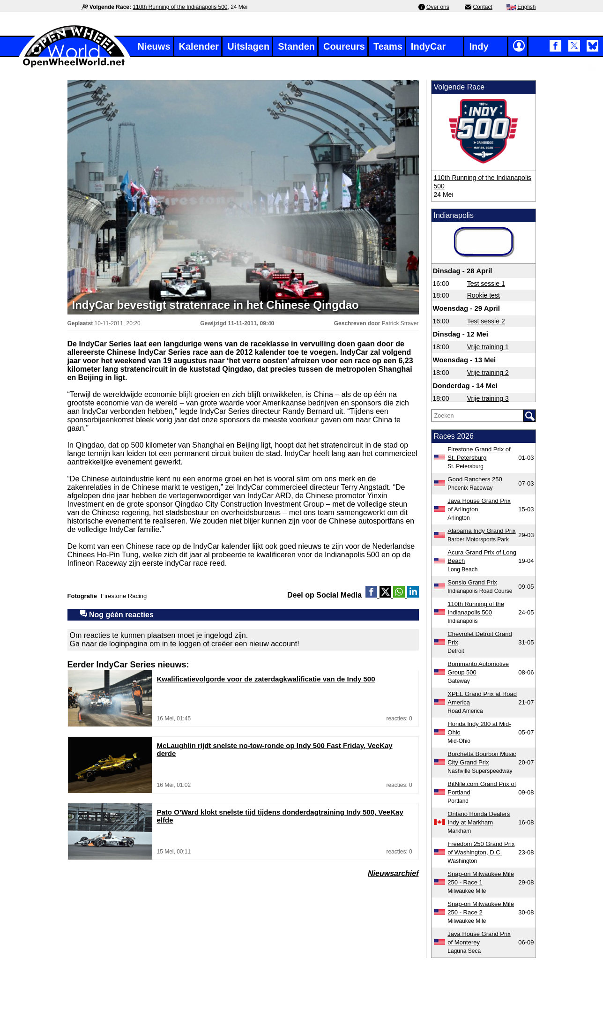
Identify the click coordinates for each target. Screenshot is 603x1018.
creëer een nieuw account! (255, 644)
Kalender (199, 46)
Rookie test (483, 295)
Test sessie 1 (486, 283)
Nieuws (154, 46)
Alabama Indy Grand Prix (481, 530)
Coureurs (344, 46)
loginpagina (128, 644)
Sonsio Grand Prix (472, 582)
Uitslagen (248, 46)
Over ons (437, 7)
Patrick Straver (400, 323)
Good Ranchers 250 (474, 479)
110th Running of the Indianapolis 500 (180, 7)
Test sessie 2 (486, 321)
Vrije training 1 (488, 347)
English (526, 7)
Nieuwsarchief (393, 873)
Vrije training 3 (488, 398)
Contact (482, 7)
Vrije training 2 (488, 372)
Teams (387, 46)
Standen (296, 46)
